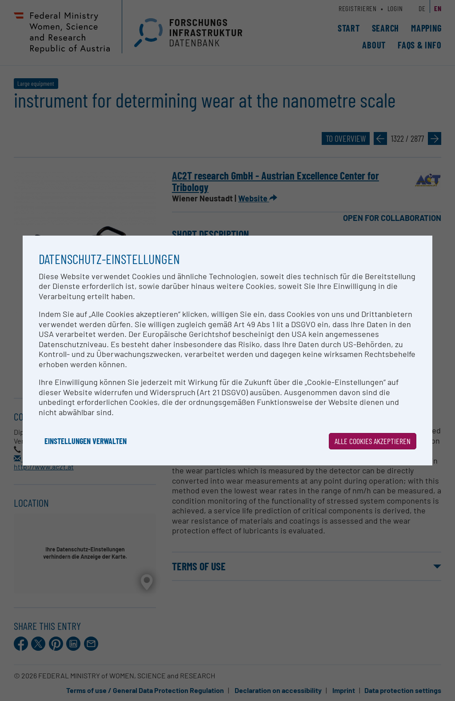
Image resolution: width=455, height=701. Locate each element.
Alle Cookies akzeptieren (373, 441)
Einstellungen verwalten (85, 441)
